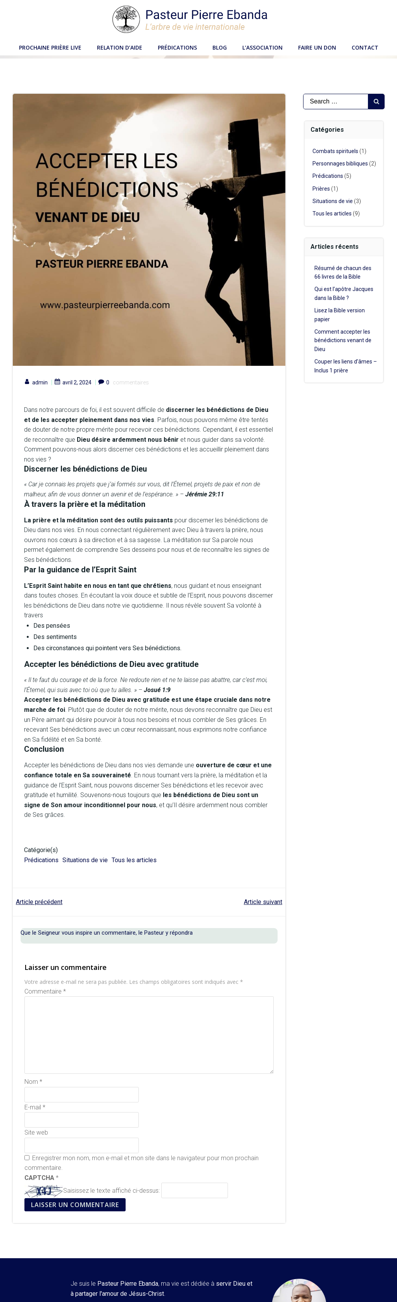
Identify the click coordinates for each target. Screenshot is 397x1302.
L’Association (262, 46)
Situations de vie (85, 860)
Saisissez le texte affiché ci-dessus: (111, 1191)
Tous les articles (134, 860)
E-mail (34, 1108)
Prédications (177, 46)
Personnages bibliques (340, 163)
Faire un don (317, 46)
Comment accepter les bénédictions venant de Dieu (343, 340)
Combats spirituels (336, 151)
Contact (365, 46)
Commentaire (45, 992)
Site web (36, 1133)
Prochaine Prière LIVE (50, 46)
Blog (219, 46)
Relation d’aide (119, 46)
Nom (33, 1082)
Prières (321, 189)
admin (36, 383)
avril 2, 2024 (73, 383)
